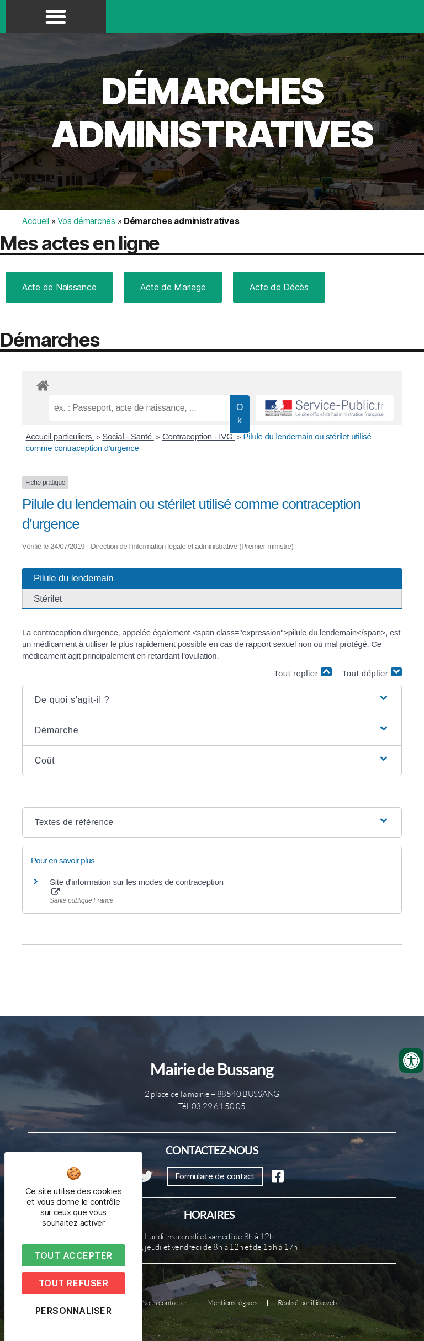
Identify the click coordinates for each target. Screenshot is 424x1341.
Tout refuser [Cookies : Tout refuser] (73, 1283)
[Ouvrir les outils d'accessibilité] (411, 1060)
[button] (55, 16)
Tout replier (303, 672)
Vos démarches (86, 221)
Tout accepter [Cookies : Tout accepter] (73, 1255)
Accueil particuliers (60, 436)
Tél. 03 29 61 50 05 (212, 1106)
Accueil (35, 221)
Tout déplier (372, 672)
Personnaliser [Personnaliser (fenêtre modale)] (73, 1310)
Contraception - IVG (198, 436)
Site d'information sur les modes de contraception (137, 886)
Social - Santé (128, 436)
